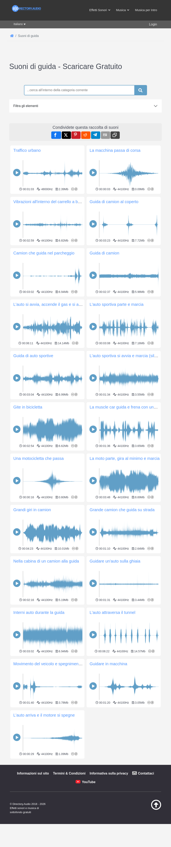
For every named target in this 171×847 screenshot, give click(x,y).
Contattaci (146, 831)
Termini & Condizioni (69, 831)
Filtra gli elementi (25, 106)
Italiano (18, 24)
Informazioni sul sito (33, 831)
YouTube (88, 839)
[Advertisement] (85, 789)
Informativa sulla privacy (109, 831)
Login (153, 24)
